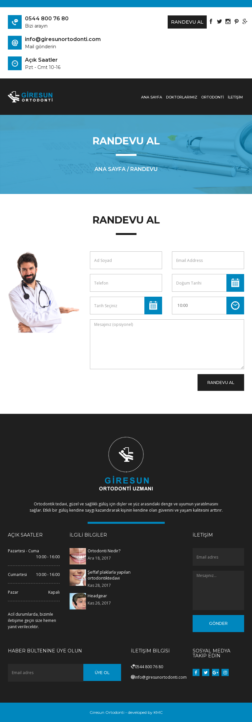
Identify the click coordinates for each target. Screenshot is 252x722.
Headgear (97, 595)
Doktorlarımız (181, 97)
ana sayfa (110, 169)
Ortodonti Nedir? (103, 551)
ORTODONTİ (212, 97)
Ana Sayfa (151, 97)
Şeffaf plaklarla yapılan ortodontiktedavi (109, 575)
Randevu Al (183, 22)
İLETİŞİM (235, 97)
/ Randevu (142, 169)
